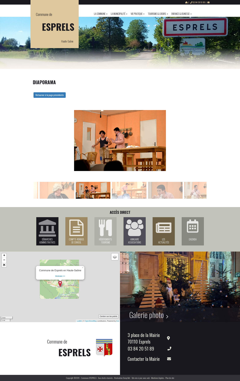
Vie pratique (137, 14)
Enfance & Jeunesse (181, 14)
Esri (117, 321)
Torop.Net (126, 377)
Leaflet (79, 321)
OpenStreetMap (91, 321)
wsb (148, 377)
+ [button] (4, 255)
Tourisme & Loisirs (158, 14)
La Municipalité (119, 14)
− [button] (4, 260)
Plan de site (169, 377)
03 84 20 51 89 (197, 2)
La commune (100, 14)
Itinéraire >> (60, 276)
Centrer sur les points (108, 316)
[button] (4, 265)
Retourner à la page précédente (50, 95)
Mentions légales (157, 377)
